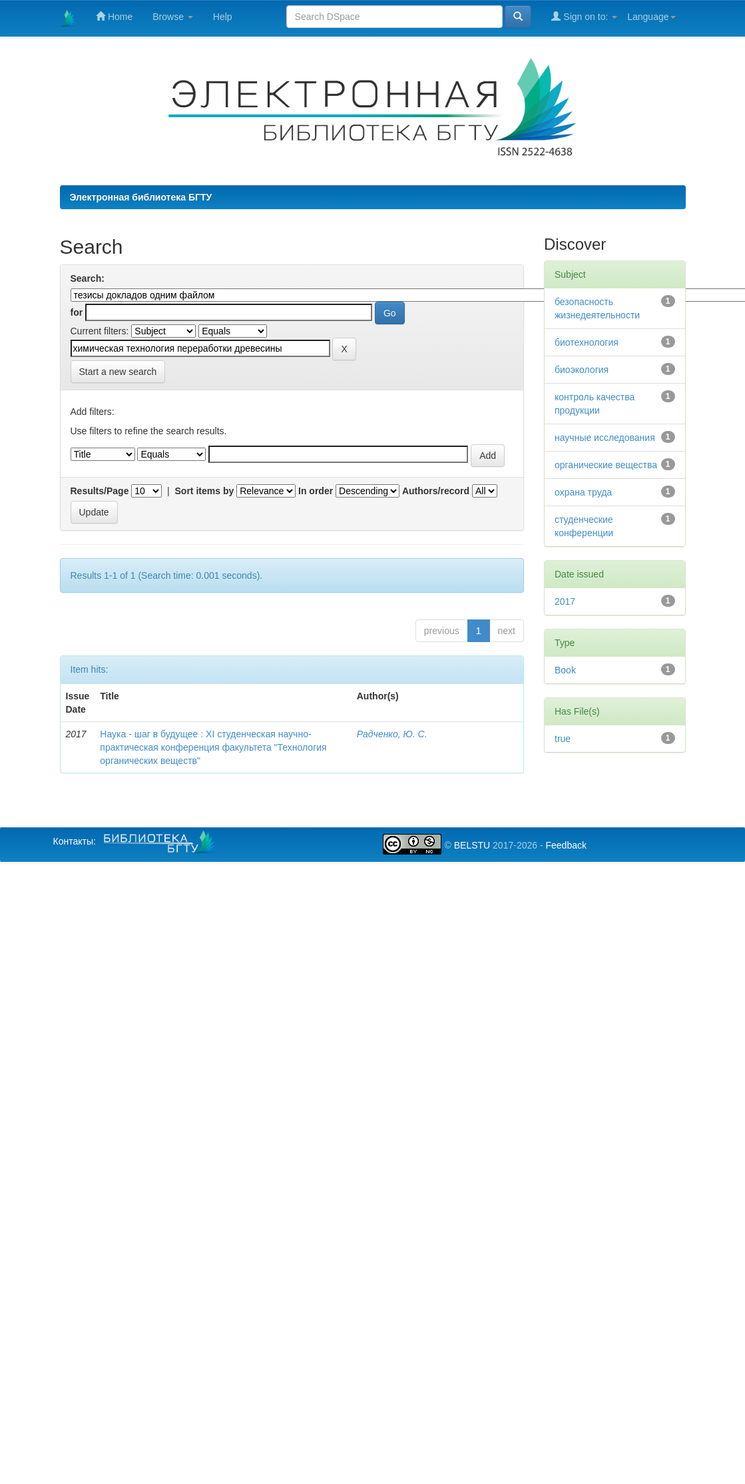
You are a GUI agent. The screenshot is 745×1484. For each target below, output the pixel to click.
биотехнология (587, 342)
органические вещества (606, 465)
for (77, 312)
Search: (88, 278)
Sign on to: (584, 16)
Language (651, 16)
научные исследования (605, 437)
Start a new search (118, 371)
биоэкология (582, 369)
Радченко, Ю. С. (392, 734)
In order (315, 491)
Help (222, 16)
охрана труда (583, 492)
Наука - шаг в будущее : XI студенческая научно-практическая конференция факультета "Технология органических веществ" (213, 747)
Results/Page (100, 491)
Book (565, 670)
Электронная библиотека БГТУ (141, 197)
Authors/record (435, 491)
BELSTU (472, 845)
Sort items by (204, 491)
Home (114, 16)
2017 (565, 601)
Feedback (565, 845)
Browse (172, 16)
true (563, 738)
